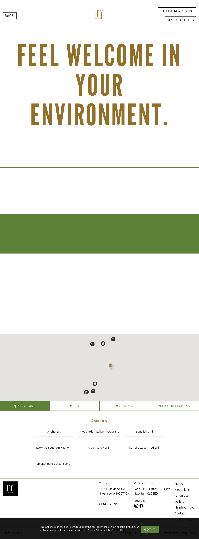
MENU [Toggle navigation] (10, 15)
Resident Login (180, 20)
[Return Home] (10, 488)
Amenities (181, 496)
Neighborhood (185, 507)
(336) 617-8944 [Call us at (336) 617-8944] (109, 504)
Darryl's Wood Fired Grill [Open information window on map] (144, 447)
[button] (92, 344)
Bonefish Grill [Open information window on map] (144, 431)
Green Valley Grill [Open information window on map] (99, 447)
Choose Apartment (177, 11)
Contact (180, 513)
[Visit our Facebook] (141, 506)
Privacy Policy (95, 530)
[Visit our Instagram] (136, 506)
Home (179, 484)
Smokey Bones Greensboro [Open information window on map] (53, 463)
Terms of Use (118, 530)
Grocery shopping (174, 406)
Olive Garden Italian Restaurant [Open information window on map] (99, 431)
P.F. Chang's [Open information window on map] (53, 431)
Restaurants (25, 406)
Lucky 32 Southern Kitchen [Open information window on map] (53, 447)
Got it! (150, 529)
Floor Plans (182, 490)
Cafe (74, 406)
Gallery (179, 501)
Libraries (124, 406)
